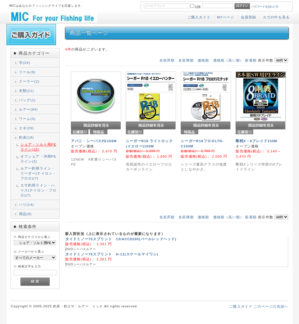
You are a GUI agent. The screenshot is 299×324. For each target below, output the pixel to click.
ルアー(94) (28, 109)
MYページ (225, 17)
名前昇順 (167, 60)
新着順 (250, 60)
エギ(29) (26, 128)
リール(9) (27, 72)
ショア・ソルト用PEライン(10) (38, 146)
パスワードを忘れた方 (265, 6)
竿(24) (24, 63)
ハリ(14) (26, 204)
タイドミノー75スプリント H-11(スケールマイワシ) (111, 254)
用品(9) (25, 214)
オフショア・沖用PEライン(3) (38, 158)
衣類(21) (26, 91)
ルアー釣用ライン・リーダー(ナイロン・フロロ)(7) (38, 173)
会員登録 (248, 17)
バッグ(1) (27, 100)
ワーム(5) (27, 119)
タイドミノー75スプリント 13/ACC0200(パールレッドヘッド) (120, 239)
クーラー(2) (29, 81)
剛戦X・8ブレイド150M (256, 141)
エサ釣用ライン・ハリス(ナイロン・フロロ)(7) (38, 190)
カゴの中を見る (276, 17)
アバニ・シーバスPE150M (94, 141)
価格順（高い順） (228, 60)
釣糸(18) (26, 137)
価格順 (203, 60)
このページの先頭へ (271, 306)
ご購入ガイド (199, 17)
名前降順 (186, 60)
